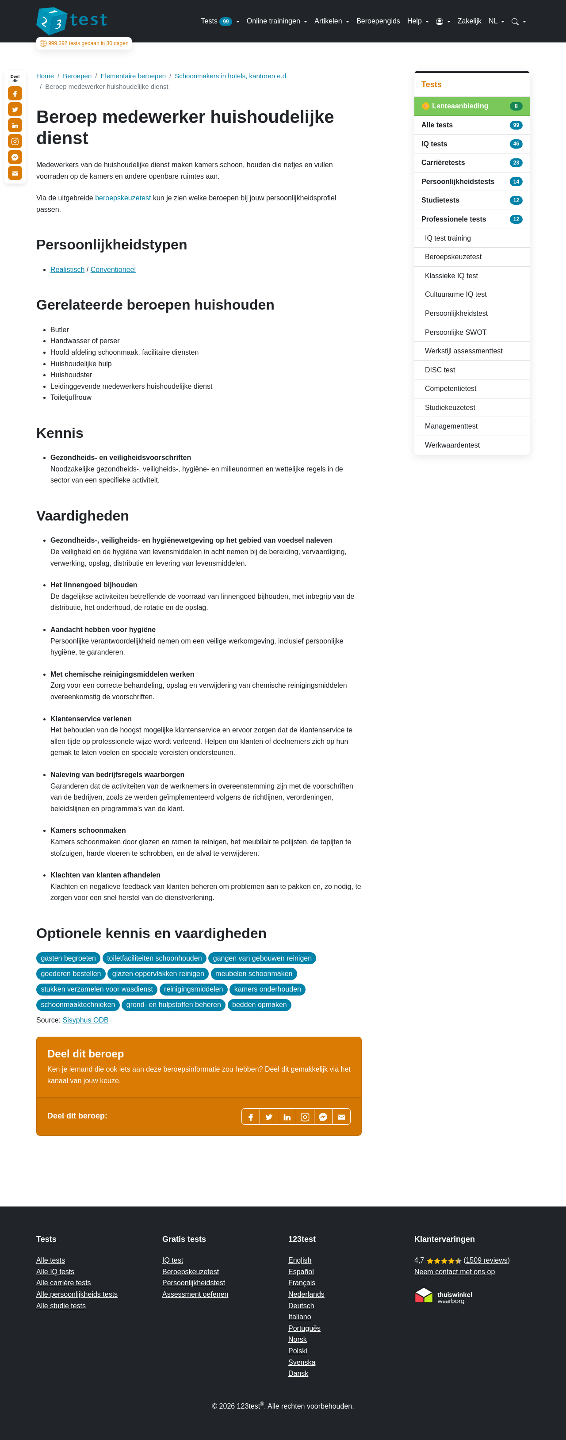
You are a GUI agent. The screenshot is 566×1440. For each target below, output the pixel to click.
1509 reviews (486, 1260)
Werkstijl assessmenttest (464, 351)
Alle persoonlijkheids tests (77, 1294)
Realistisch (67, 269)
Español (301, 1271)
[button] (443, 21)
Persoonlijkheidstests (472, 181)
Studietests (472, 200)
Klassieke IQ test (451, 276)
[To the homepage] (71, 21)
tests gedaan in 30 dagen (84, 43)
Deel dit (15, 78)
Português (304, 1328)
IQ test (172, 1260)
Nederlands (306, 1294)
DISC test (440, 370)
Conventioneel (113, 269)
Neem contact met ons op (454, 1271)
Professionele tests (472, 219)
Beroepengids (378, 21)
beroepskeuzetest (123, 198)
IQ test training (448, 238)
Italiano (299, 1317)
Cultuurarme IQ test (456, 294)
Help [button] (415, 21)
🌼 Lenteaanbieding (472, 106)
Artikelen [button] (329, 21)
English (299, 1260)
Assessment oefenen (195, 1294)
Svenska (301, 1362)
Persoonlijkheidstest (456, 313)
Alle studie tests (61, 1306)
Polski (297, 1351)
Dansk (298, 1373)
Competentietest (451, 388)
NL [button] (494, 21)
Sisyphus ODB (86, 1020)
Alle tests (472, 125)
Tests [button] (217, 21)
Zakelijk (470, 21)
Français (301, 1283)
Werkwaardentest (452, 445)
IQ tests (472, 143)
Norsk (297, 1339)
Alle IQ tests (55, 1271)
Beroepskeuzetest (453, 256)
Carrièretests (472, 162)
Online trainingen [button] (274, 21)
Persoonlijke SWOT (456, 332)
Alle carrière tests (63, 1283)
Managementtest (451, 426)
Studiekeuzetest (450, 407)
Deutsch (301, 1306)
